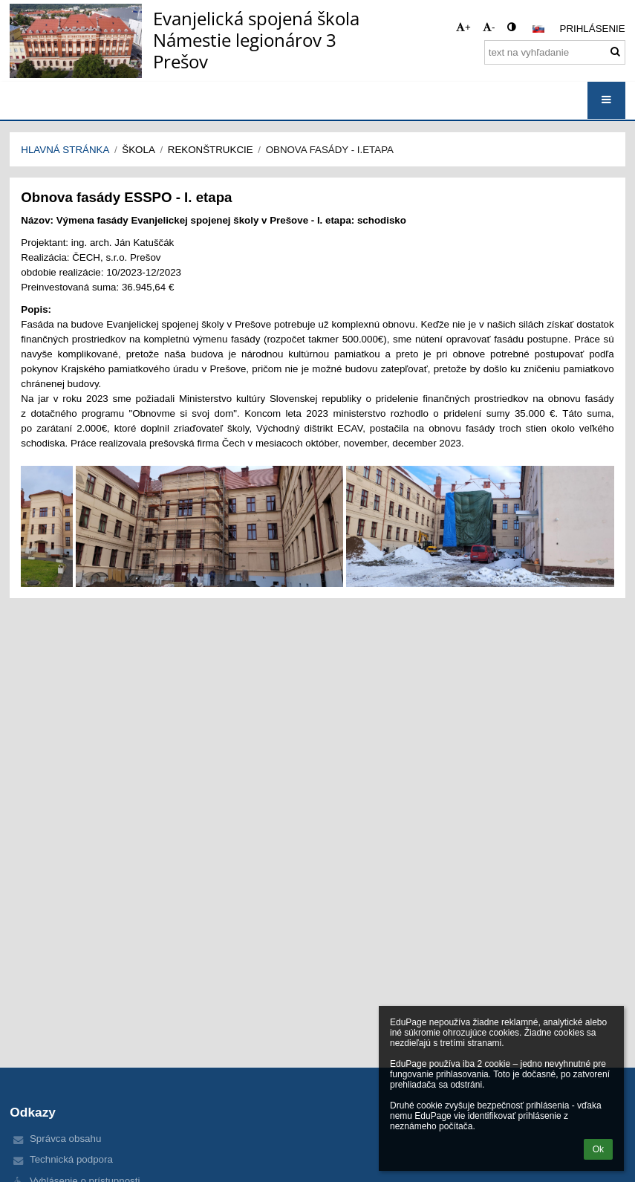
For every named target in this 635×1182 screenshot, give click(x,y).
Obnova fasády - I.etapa (330, 149)
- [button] (489, 27)
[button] (538, 29)
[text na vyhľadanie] (554, 52)
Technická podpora (71, 1159)
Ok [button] (598, 1149)
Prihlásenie (592, 28)
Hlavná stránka (65, 149)
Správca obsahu (65, 1138)
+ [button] (463, 27)
